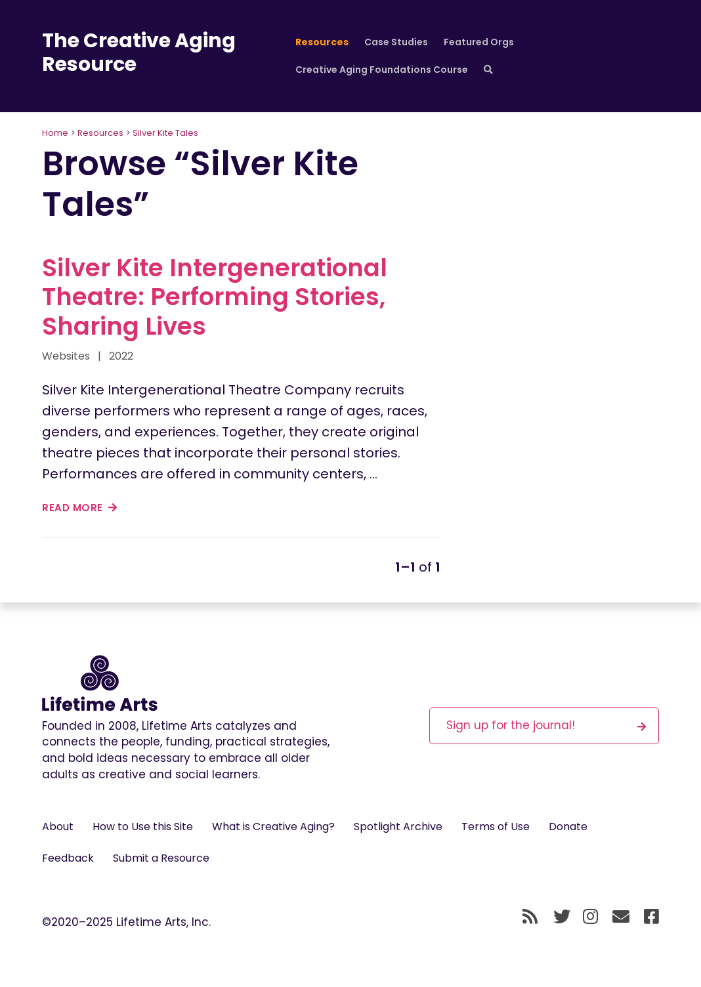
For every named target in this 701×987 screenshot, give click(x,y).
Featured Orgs (479, 42)
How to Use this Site (143, 826)
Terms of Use (495, 826)
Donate (568, 826)
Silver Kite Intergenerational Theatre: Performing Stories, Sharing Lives (214, 297)
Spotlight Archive (398, 826)
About (58, 826)
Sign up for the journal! (546, 725)
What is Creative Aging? (273, 826)
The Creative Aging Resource (139, 52)
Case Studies (396, 42)
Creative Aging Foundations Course (381, 69)
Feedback (68, 858)
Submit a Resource (161, 858)
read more (79, 507)
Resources (322, 42)
